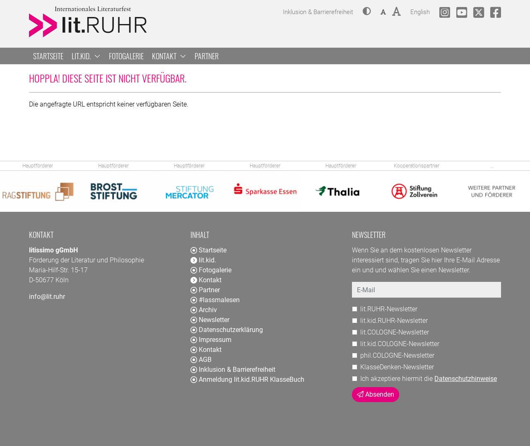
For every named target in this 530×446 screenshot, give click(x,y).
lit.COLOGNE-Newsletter (394, 332)
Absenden (375, 394)
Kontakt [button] (169, 56)
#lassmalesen (215, 300)
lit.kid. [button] (86, 56)
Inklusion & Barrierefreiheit (232, 369)
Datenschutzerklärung (226, 330)
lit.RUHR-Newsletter (388, 309)
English (420, 11)
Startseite (48, 56)
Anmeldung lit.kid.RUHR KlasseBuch (247, 379)
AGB (201, 360)
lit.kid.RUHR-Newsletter (394, 321)
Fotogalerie (126, 56)
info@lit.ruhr (47, 297)
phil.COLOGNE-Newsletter (397, 355)
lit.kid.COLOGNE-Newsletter (399, 344)
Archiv (203, 310)
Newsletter (209, 320)
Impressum (210, 340)
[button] (367, 12)
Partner (207, 56)
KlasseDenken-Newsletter (397, 367)
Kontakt (206, 350)
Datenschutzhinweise (465, 379)
